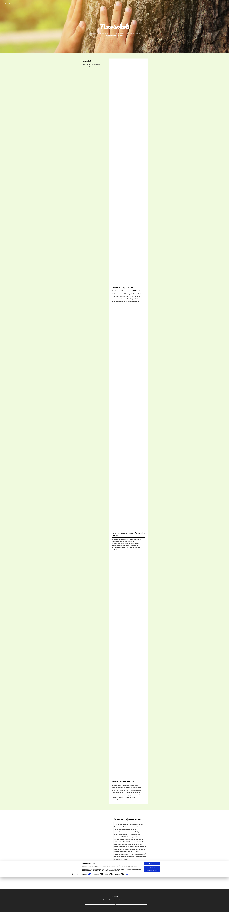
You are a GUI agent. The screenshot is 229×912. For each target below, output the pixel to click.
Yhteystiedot (222, 3)
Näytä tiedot (128, 909)
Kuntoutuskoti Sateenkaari (213, 3)
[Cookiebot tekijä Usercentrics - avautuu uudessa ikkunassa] (75, 910)
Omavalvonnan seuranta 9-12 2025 (125, 867)
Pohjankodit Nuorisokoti (201, 3)
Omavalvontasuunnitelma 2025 (125, 862)
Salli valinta (152, 902)
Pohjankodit (191, 3)
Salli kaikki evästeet (152, 899)
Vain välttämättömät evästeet (152, 905)
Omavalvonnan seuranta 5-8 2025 (125, 864)
